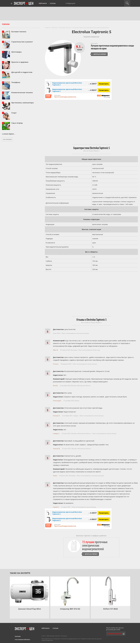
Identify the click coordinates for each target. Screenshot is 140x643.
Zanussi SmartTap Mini (29, 609)
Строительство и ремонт (22, 42)
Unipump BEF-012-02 (70, 609)
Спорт (14, 113)
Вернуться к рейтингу (99, 54)
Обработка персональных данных (91, 639)
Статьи (53, 3)
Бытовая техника (18, 31)
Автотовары (16, 52)
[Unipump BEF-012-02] (70, 591)
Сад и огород (17, 123)
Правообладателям (47, 640)
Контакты (64, 636)
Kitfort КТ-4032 (110, 609)
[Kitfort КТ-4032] (110, 591)
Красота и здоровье (19, 62)
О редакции (70, 3)
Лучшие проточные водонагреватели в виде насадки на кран (112, 47)
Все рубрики (7, 139)
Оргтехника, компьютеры (22, 103)
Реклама (18, 636)
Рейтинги (43, 3)
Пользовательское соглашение (51, 639)
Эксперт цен (24, 3)
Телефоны (15, 82)
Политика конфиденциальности (70, 639)
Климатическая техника (22, 92)
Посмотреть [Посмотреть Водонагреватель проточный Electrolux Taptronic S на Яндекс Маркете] (104, 84)
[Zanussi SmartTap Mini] (29, 591)
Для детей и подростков (21, 72)
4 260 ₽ (92, 83)
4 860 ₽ (92, 90)
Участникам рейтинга (22, 639)
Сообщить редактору (114, 633)
